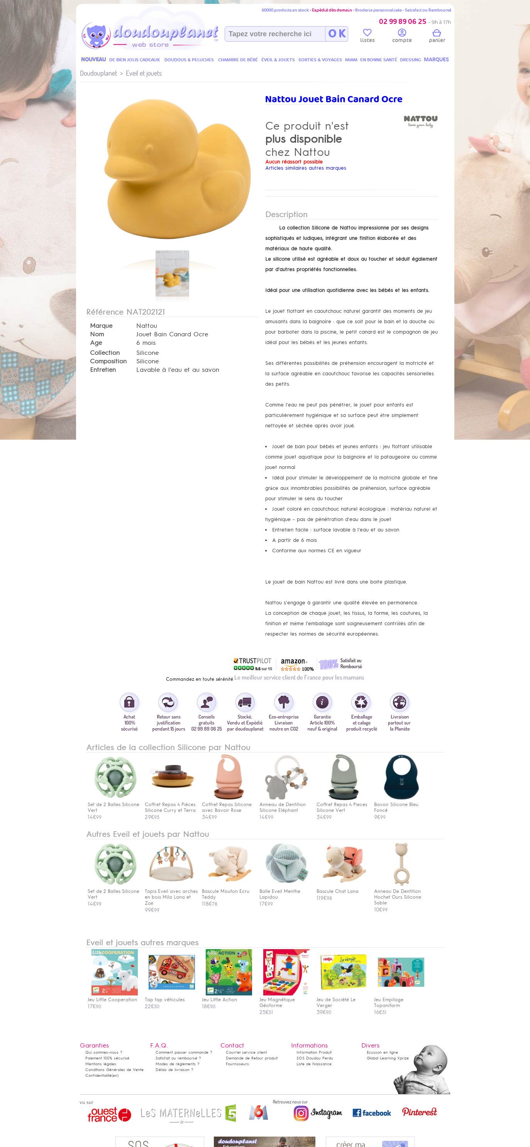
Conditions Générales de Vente (114, 1070)
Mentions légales (100, 1064)
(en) (115, 1075)
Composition (108, 361)
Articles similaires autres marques (305, 168)
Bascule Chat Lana (342, 888)
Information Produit (314, 1052)
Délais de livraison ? (174, 1070)
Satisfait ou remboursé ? (178, 1058)
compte (402, 37)
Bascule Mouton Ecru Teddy (227, 891)
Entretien (103, 369)
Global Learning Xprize (388, 1058)
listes (367, 37)
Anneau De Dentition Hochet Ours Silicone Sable (399, 894)
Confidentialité (98, 1075)
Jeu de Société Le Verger (342, 999)
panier (437, 37)
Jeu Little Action (227, 996)
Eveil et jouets (144, 73)
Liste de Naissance (314, 1064)
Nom (97, 334)
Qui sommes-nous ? (103, 1052)
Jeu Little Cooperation (113, 996)
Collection (105, 352)
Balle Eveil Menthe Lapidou (284, 891)
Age (96, 342)
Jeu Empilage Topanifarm (399, 999)
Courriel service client (246, 1052)
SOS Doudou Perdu (314, 1058)
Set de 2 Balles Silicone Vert (113, 891)
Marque (101, 325)
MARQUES (436, 59)
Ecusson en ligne (382, 1052)
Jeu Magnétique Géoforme (284, 999)
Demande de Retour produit (252, 1058)
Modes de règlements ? (178, 1064)
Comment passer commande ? (184, 1052)
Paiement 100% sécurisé (107, 1058)
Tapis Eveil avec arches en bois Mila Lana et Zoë (171, 894)
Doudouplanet (98, 73)
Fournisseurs (237, 1064)
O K (336, 34)
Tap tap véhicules (170, 996)
